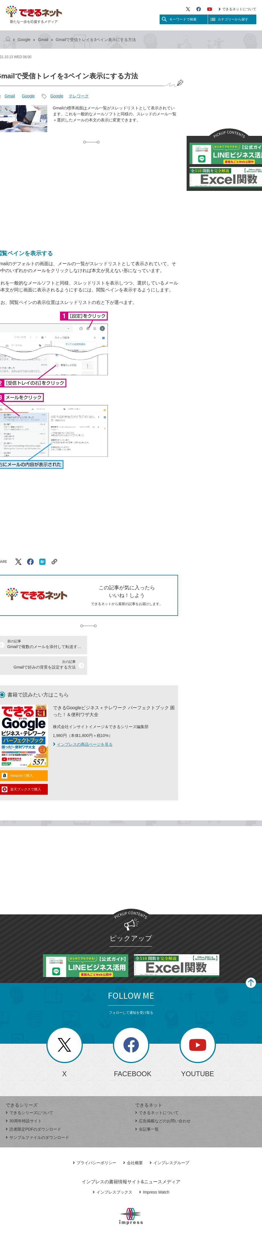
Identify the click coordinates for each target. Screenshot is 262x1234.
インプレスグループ (169, 1142)
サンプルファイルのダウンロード (37, 1117)
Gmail (43, 39)
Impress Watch (154, 1171)
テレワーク (79, 96)
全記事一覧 (147, 1108)
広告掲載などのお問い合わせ (163, 1100)
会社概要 (133, 1142)
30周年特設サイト (24, 1100)
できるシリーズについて (29, 1092)
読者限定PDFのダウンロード (33, 1108)
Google (24, 39)
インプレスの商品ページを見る (83, 724)
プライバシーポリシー (94, 1142)
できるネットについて (237, 9)
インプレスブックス (112, 1171)
